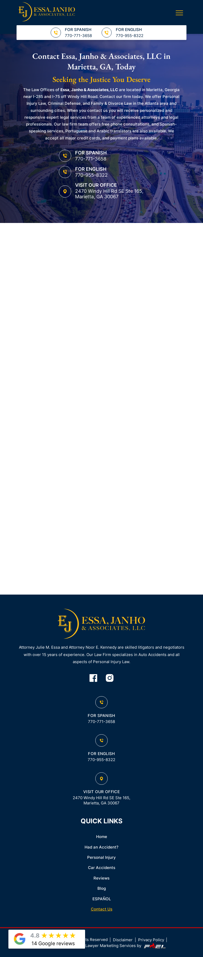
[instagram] (110, 678)
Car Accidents (101, 867)
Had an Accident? (101, 847)
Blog (101, 888)
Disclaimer (123, 939)
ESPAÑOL (101, 899)
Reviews (101, 878)
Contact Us (101, 909)
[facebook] (93, 678)
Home (101, 836)
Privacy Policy (151, 939)
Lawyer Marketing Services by (126, 946)
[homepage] (101, 624)
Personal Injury (101, 857)
